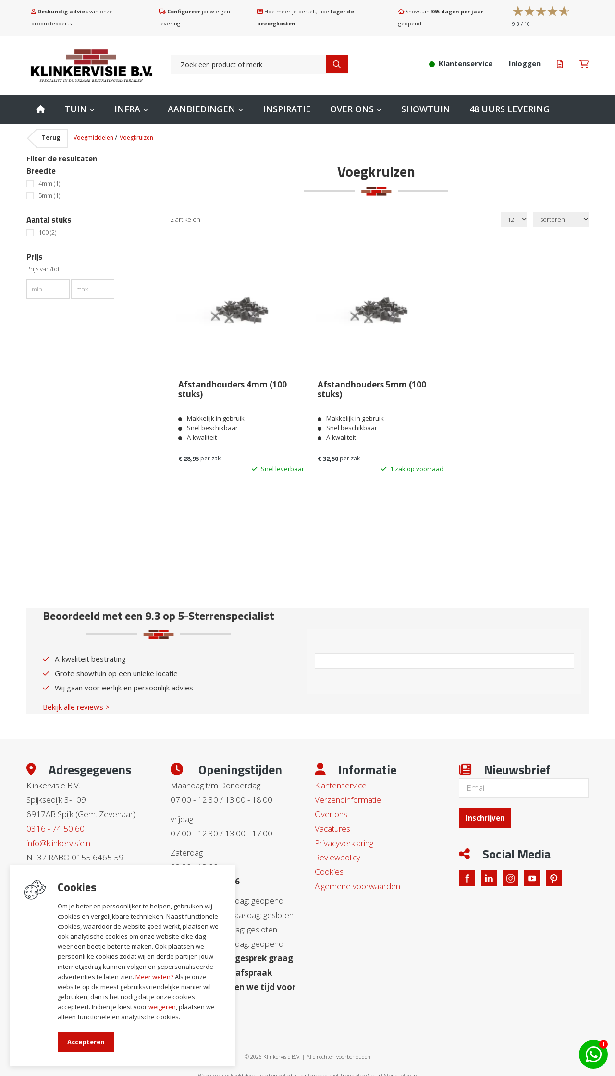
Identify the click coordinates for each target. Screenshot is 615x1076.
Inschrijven (488, 814)
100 (47, 232)
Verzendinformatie (348, 796)
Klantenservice (341, 781)
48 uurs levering (509, 109)
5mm (49, 195)
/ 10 (521, 23)
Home (40, 109)
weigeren (162, 1007)
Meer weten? (154, 976)
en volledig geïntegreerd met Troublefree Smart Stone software (344, 1072)
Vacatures (332, 825)
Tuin (75, 109)
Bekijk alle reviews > (76, 703)
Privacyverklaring (344, 839)
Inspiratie (287, 109)
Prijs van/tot (43, 269)
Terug (51, 137)
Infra (127, 109)
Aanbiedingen (201, 109)
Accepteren (86, 1042)
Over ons (352, 109)
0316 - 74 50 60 (55, 825)
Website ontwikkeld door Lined (234, 1072)
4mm (49, 183)
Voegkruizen (136, 137)
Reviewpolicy (337, 853)
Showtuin (425, 109)
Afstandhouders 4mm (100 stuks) (232, 387)
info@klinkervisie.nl (59, 839)
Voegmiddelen (94, 137)
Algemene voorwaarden (357, 882)
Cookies (329, 868)
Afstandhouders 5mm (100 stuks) (371, 387)
